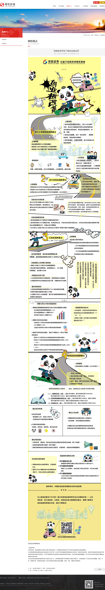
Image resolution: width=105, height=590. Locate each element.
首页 (54, 6)
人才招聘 (85, 6)
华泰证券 (8, 583)
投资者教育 (94, 6)
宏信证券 (31, 583)
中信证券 (47, 583)
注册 (103, 2)
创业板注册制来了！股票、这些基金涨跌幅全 (41, 568)
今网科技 (50, 585)
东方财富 (25, 583)
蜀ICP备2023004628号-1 (36, 585)
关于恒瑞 (61, 6)
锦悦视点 (4, 43)
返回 (99, 569)
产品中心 (77, 6)
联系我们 (102, 6)
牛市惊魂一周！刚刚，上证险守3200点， (40, 570)
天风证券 (42, 583)
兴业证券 (36, 583)
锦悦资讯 (4, 39)
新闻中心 (69, 6)
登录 (97, 2)
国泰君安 (13, 583)
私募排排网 (20, 583)
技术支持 (45, 585)
